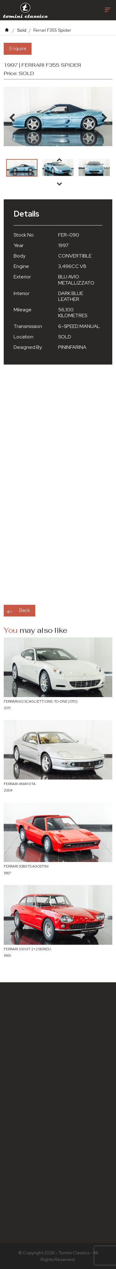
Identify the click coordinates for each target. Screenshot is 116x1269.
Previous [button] (59, 160)
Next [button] (59, 184)
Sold (21, 30)
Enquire (17, 48)
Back (24, 610)
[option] (22, 167)
